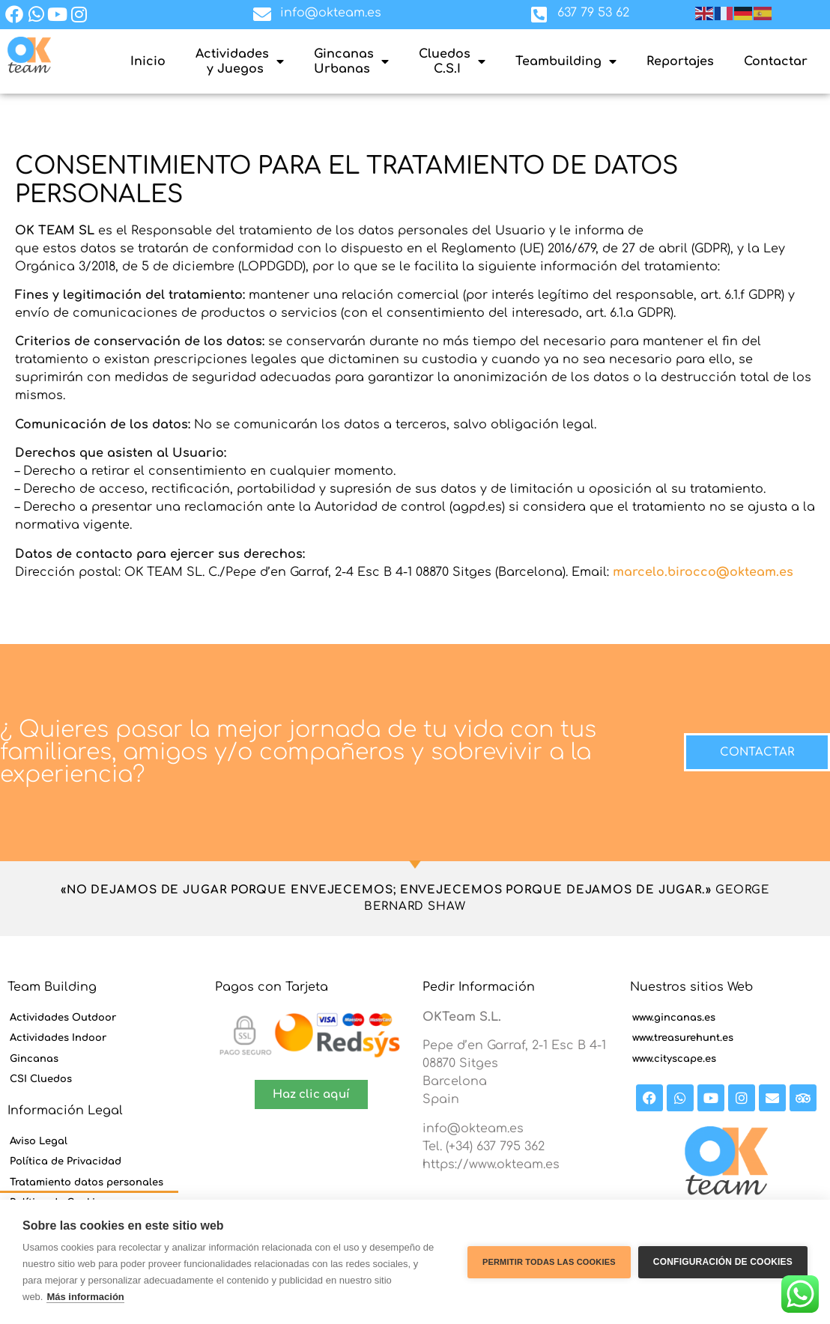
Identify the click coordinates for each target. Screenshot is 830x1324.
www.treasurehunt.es (682, 1038)
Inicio (148, 61)
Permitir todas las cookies (549, 1261)
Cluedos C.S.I (452, 61)
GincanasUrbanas (351, 61)
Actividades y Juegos (240, 61)
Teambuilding (566, 61)
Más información (85, 1296)
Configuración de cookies (723, 1262)
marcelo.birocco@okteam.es (703, 572)
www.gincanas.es (673, 1017)
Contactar (776, 61)
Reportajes (680, 61)
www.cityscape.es (674, 1059)
